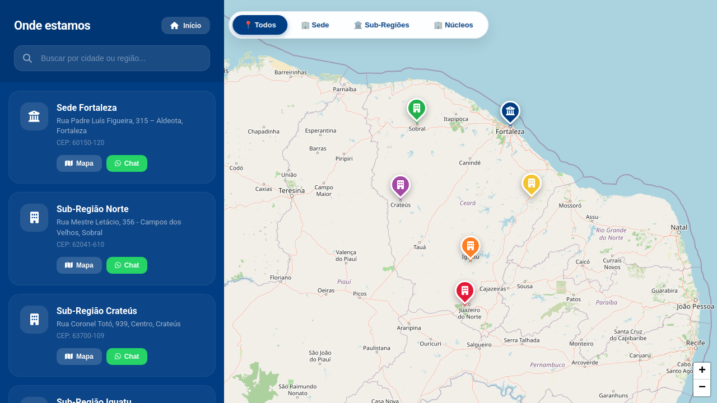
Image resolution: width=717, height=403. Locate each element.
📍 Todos (260, 25)
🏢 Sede (315, 25)
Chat (127, 163)
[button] (510, 113)
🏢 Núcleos (453, 25)
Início (185, 25)
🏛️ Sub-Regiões (381, 25)
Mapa (79, 163)
